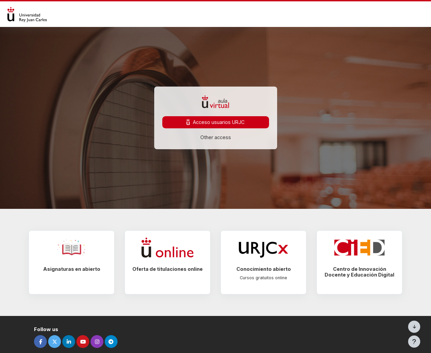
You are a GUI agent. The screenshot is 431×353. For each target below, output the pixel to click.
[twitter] (58, 341)
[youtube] (86, 341)
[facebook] (43, 341)
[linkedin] (72, 341)
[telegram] (114, 341)
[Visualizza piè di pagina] (414, 341)
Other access (215, 137)
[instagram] (100, 341)
